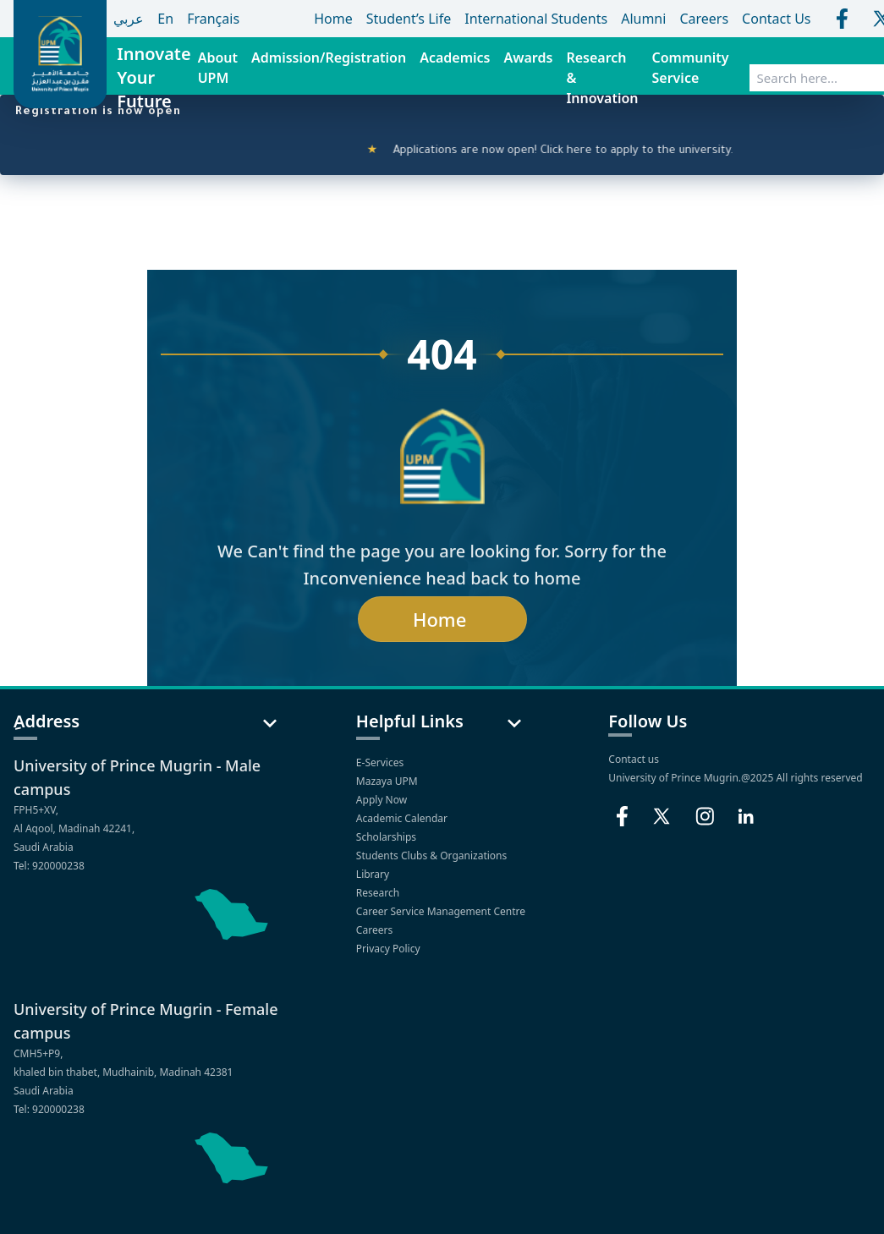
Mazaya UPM (387, 781)
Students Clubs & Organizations (433, 855)
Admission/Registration (328, 57)
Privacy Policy (389, 948)
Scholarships (387, 837)
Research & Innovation (602, 77)
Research (379, 893)
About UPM (218, 67)
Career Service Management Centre (442, 911)
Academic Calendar (403, 818)
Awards (527, 57)
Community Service (690, 67)
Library (374, 874)
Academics (455, 57)
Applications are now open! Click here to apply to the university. (561, 152)
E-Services (380, 762)
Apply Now (382, 800)
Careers (375, 930)
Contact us (633, 759)
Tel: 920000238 (49, 865)
